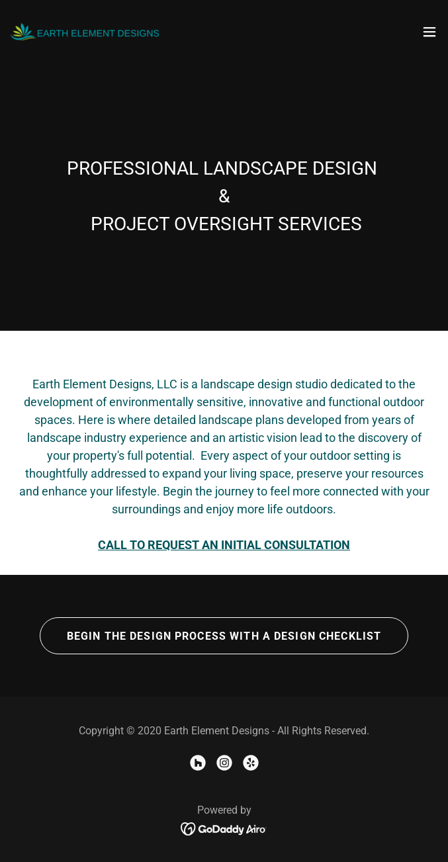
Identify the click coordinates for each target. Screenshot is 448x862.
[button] (429, 32)
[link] (85, 31)
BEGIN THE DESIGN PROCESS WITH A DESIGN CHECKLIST (224, 636)
